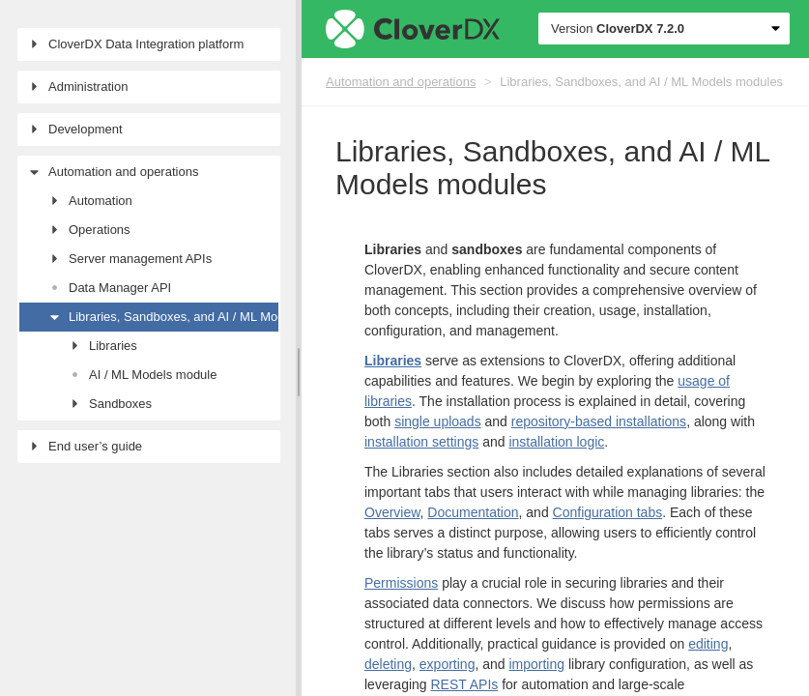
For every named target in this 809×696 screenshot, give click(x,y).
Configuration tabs (608, 512)
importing (536, 664)
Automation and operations (401, 81)
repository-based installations (598, 421)
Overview (392, 512)
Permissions (401, 583)
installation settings (421, 442)
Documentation (472, 512)
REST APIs (465, 684)
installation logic (556, 442)
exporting (447, 664)
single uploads (437, 421)
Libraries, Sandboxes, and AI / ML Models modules (641, 81)
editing (708, 644)
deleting (388, 664)
